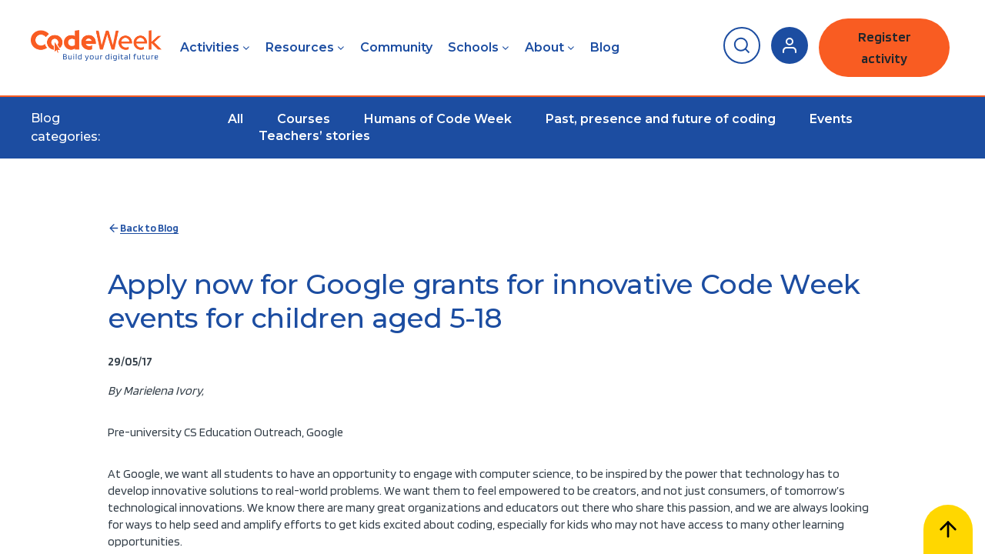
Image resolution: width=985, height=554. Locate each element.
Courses (303, 119)
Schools (473, 47)
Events (831, 119)
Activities (209, 47)
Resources (299, 47)
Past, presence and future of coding (661, 119)
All (235, 119)
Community (396, 47)
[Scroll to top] (948, 529)
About (544, 47)
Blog (604, 47)
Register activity (884, 47)
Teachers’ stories (314, 135)
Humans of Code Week (438, 119)
